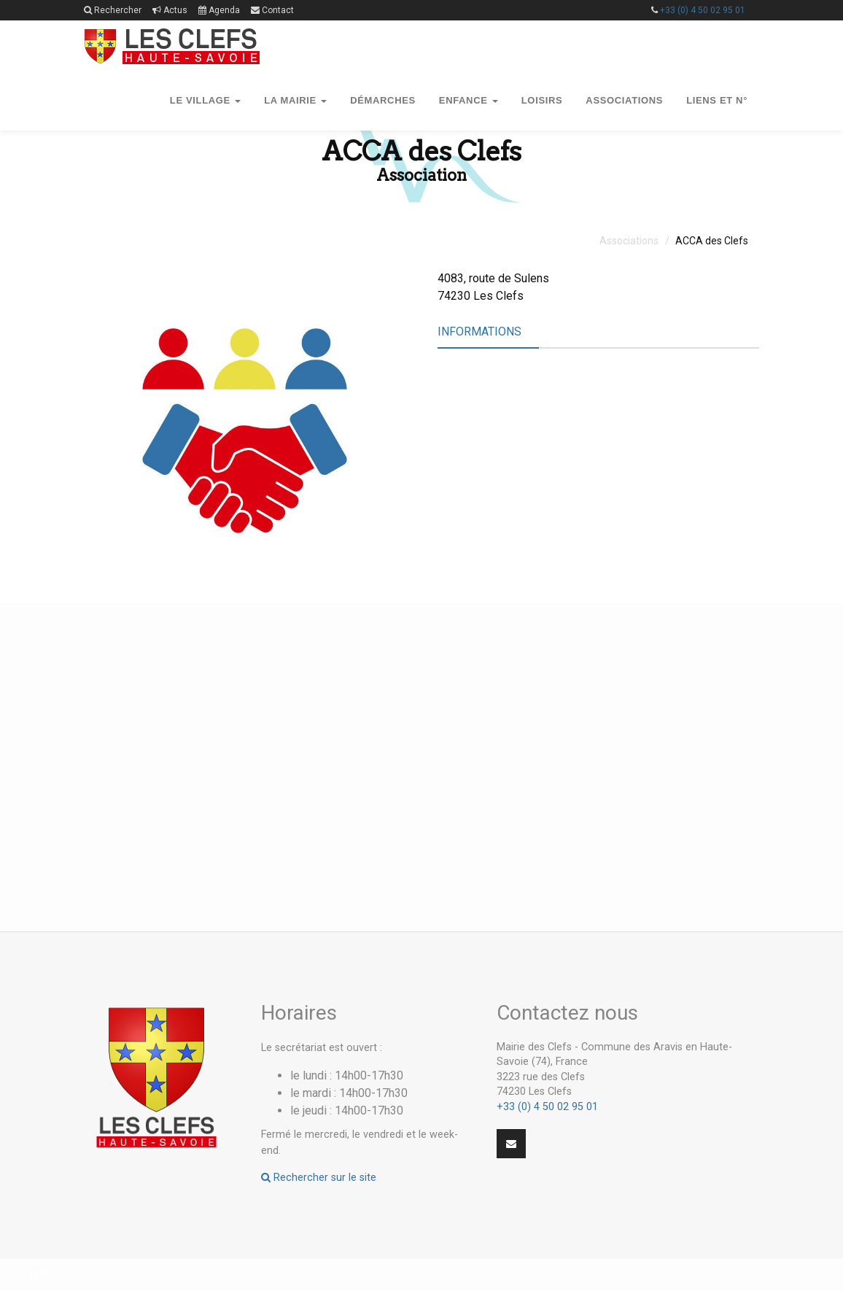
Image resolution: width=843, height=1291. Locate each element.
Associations (624, 100)
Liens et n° (716, 100)
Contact (272, 10)
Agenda (219, 10)
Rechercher (112, 10)
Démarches (383, 100)
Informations (479, 331)
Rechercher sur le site (318, 1177)
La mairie (295, 100)
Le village (205, 100)
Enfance (468, 100)
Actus (169, 10)
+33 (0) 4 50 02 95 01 (702, 10)
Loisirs (542, 100)
